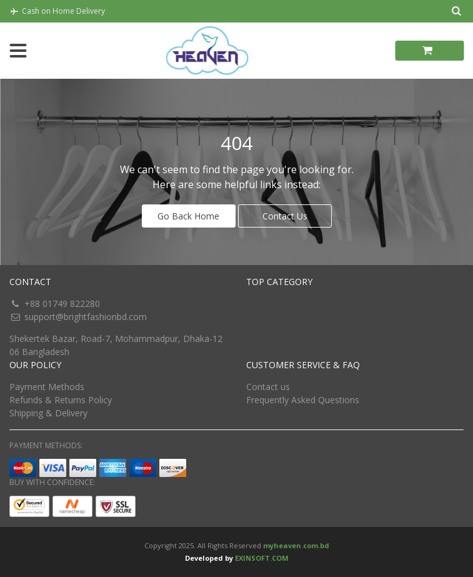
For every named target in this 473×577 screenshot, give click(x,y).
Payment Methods (46, 387)
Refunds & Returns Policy (60, 400)
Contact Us (284, 216)
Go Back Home (188, 216)
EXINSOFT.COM (262, 558)
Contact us (268, 387)
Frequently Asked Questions (302, 400)
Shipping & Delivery (48, 413)
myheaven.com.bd (296, 545)
